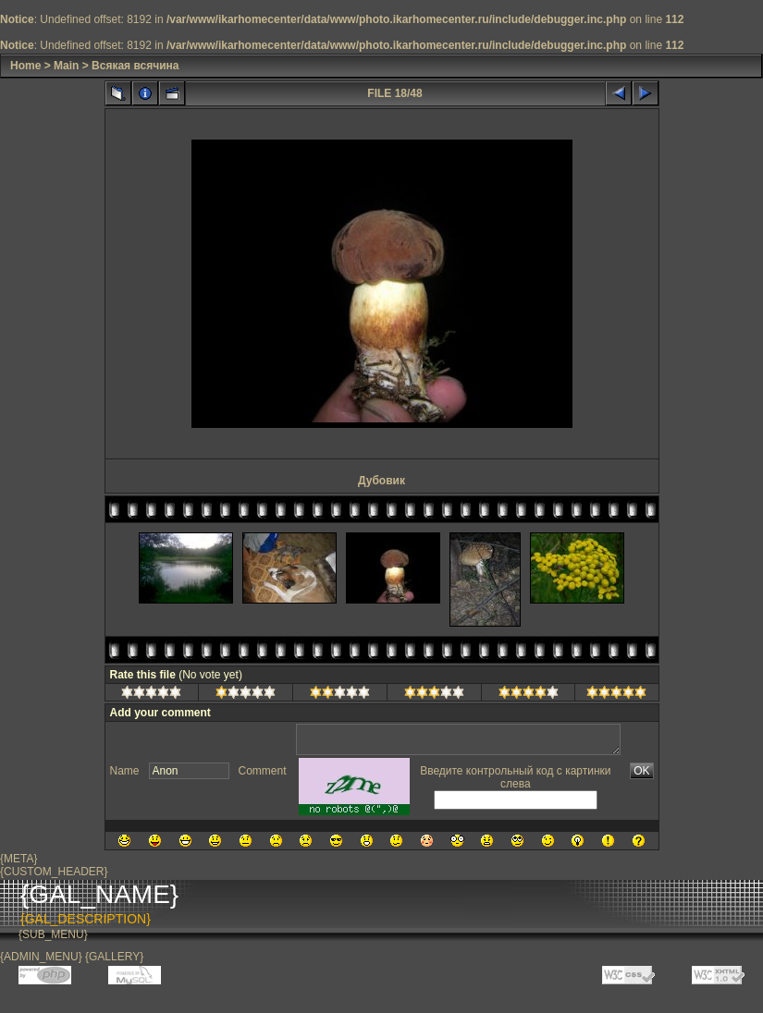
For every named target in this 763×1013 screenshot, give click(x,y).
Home (25, 65)
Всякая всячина (135, 65)
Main (66, 65)
